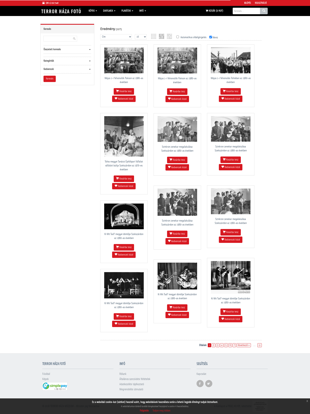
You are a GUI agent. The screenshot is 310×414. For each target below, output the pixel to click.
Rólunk (122, 374)
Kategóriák (48, 60)
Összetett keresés (52, 49)
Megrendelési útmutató (131, 389)
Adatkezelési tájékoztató (131, 384)
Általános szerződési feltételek (134, 379)
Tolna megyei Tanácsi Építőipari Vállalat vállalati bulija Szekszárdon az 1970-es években (124, 165)
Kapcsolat (201, 374)
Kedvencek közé (123, 98)
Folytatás (144, 410)
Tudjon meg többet (161, 410)
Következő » (244, 345)
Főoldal (46, 374)
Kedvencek (48, 69)
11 (260, 345)
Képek (93, 10)
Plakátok (127, 10)
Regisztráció (261, 3)
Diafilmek (109, 10)
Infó (142, 10)
